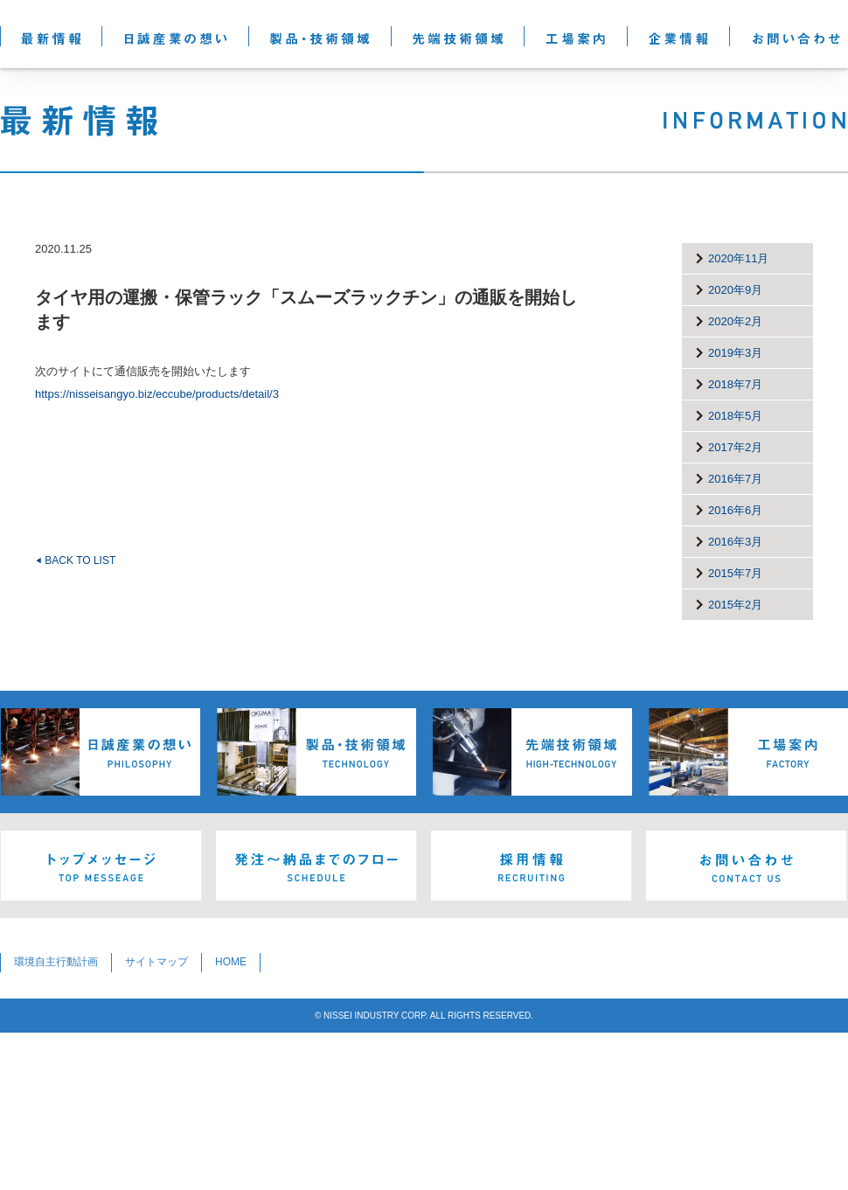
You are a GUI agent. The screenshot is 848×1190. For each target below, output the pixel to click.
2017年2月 (735, 447)
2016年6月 (735, 510)
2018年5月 (735, 415)
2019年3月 (735, 352)
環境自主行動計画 (56, 962)
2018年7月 (735, 384)
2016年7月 (735, 478)
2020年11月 (738, 258)
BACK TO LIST (75, 560)
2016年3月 (735, 541)
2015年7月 (735, 573)
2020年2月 (735, 321)
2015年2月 (735, 604)
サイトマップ (156, 962)
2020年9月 (735, 289)
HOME (231, 962)
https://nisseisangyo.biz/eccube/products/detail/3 (157, 393)
